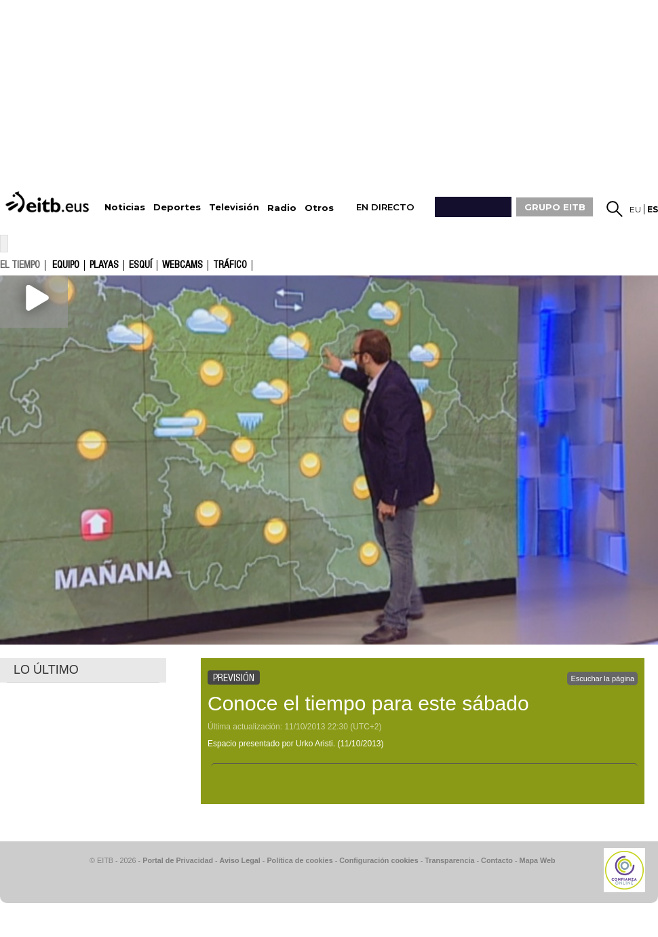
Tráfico (230, 265)
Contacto (497, 860)
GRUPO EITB (554, 207)
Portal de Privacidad (177, 860)
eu (635, 209)
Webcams (182, 265)
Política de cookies (299, 860)
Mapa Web (537, 860)
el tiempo (20, 265)
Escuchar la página (602, 678)
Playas (104, 265)
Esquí (140, 265)
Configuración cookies (378, 860)
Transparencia (449, 860)
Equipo (65, 265)
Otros (319, 208)
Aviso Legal (240, 860)
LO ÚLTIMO (46, 669)
